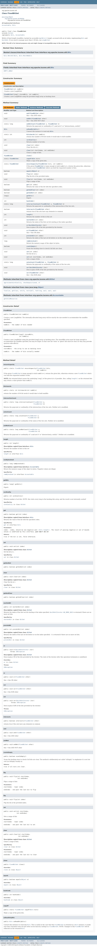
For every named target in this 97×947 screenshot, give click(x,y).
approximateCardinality (12, 282)
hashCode (30, 201)
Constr (19, 7)
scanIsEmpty (31, 246)
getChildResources (10, 299)
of (39, 282)
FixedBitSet (8, 89)
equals (29, 171)
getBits (29, 196)
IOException (20, 651)
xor (28, 267)
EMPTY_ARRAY (8, 71)
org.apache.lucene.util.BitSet (14, 18)
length (29, 214)
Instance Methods (36, 107)
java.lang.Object (7, 17)
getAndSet (30, 193)
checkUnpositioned (30, 282)
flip (28, 174)
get (28, 184)
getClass (15, 290)
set (28, 251)
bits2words (31, 134)
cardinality (31, 140)
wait (45, 290)
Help (37, 2)
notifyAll (30, 290)
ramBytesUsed (31, 241)
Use (21, 2)
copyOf (29, 158)
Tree (25, 2)
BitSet (10, 33)
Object (34, 171)
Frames (23, 5)
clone (29, 155)
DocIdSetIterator (35, 225)
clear (29, 145)
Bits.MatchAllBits (10, 55)
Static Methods (21, 107)
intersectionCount (33, 204)
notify (22, 290)
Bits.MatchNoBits (25, 55)
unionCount (31, 262)
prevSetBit (31, 236)
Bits (14, 25)
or (27, 225)
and (28, 113)
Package (10, 2)
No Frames (30, 5)
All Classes (41, 5)
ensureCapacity (32, 164)
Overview (4, 2)
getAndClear (31, 190)
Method (25, 7)
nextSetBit (31, 220)
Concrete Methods (53, 107)
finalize (7, 290)
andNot (29, 118)
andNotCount (31, 124)
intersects (31, 209)
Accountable (6, 25)
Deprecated (31, 2)
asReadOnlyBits (32, 129)
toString (38, 290)
